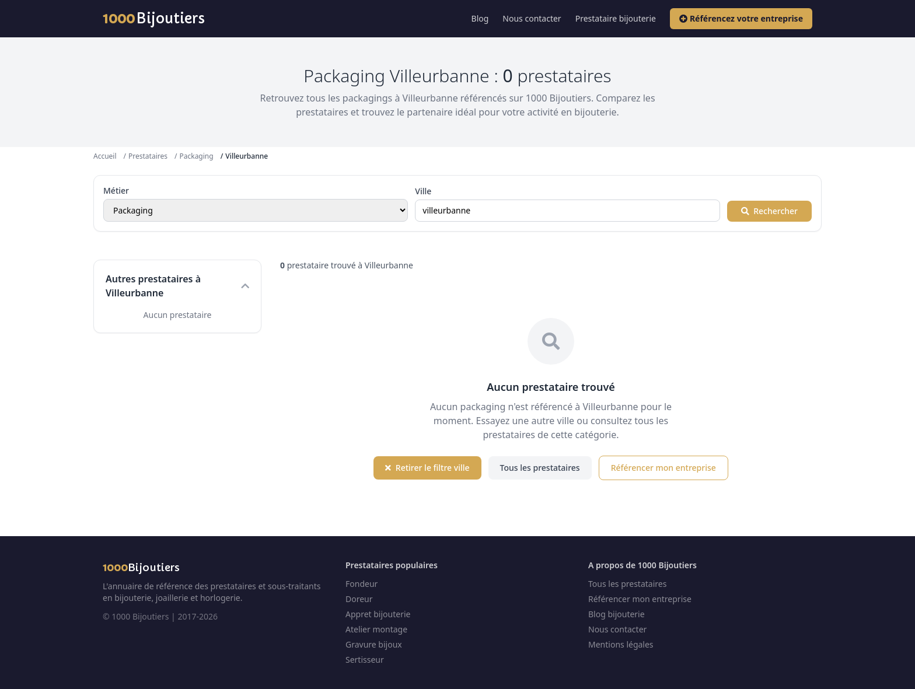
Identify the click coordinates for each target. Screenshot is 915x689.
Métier (116, 190)
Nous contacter (531, 18)
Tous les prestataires (540, 467)
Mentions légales (621, 644)
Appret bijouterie (377, 614)
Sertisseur (364, 659)
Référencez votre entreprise (741, 18)
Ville (423, 191)
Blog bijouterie (616, 614)
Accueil (105, 156)
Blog (480, 18)
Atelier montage (376, 629)
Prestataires (147, 156)
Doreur (359, 598)
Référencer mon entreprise (663, 467)
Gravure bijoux (373, 644)
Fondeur (361, 583)
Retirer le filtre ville (427, 467)
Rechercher (769, 210)
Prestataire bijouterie (615, 18)
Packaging (196, 156)
